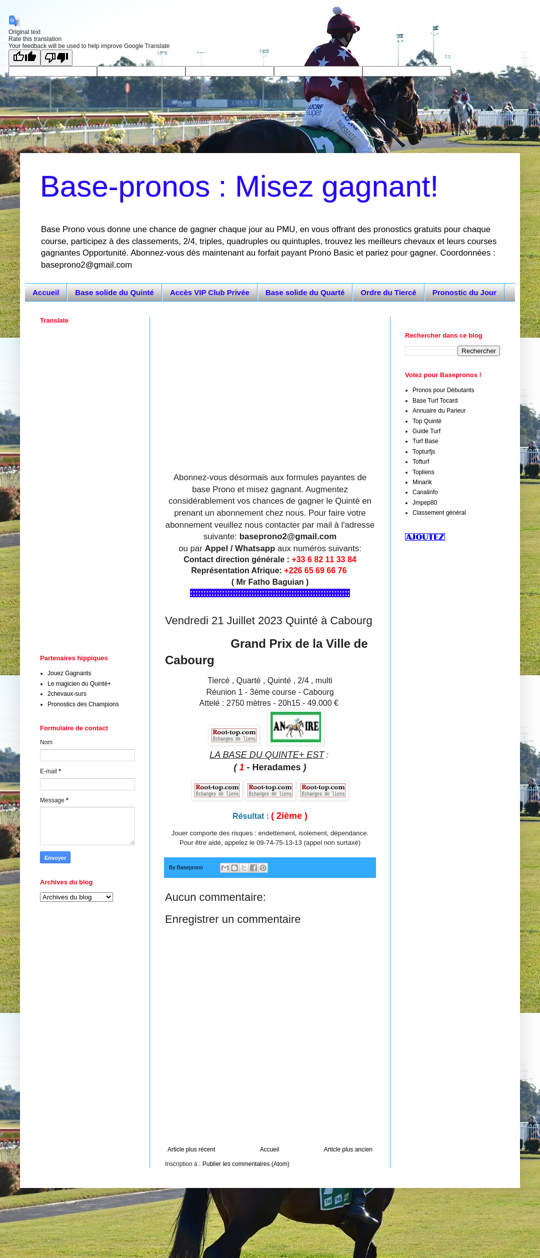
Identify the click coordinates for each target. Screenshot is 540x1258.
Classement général (439, 512)
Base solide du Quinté (114, 292)
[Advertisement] (270, 387)
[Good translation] (24, 58)
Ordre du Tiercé (388, 292)
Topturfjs (423, 451)
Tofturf (420, 461)
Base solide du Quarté (305, 292)
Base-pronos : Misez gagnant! (239, 186)
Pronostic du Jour (464, 292)
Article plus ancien (348, 1149)
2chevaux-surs (67, 693)
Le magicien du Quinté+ (79, 683)
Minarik (422, 482)
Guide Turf (426, 431)
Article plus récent (191, 1149)
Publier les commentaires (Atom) (246, 1163)
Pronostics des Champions (83, 704)
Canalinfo (425, 492)
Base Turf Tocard (435, 400)
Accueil (45, 292)
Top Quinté (427, 421)
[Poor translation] (56, 58)
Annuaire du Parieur (439, 410)
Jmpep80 (424, 502)
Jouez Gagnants (69, 673)
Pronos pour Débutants (443, 390)
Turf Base (425, 441)
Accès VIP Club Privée (210, 292)
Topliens (423, 472)
